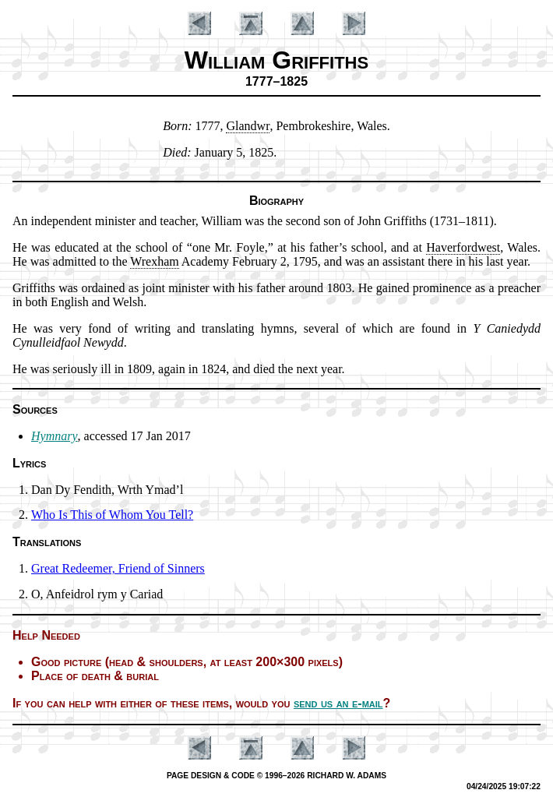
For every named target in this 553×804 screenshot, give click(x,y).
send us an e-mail (338, 703)
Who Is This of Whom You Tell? (112, 514)
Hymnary (54, 436)
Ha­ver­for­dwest (463, 247)
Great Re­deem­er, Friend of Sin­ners (118, 568)
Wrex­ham (154, 261)
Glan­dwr (247, 125)
